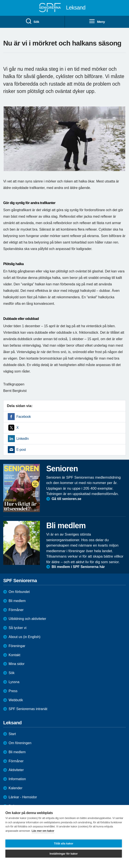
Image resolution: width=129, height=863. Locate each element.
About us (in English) (24, 637)
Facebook (23, 416)
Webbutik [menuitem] (16, 700)
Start (12, 734)
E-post (21, 449)
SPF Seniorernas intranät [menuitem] (28, 709)
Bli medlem (17, 601)
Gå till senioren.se (66, 499)
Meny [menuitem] (97, 21)
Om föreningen (20, 743)
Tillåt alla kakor (63, 843)
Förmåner (16, 610)
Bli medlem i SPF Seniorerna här (78, 567)
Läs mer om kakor (43, 830)
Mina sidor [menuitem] (17, 664)
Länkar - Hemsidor (23, 797)
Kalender (15, 788)
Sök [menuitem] (32, 21)
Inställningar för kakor (64, 853)
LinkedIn (22, 438)
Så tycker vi (17, 628)
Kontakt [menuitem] (14, 655)
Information (17, 779)
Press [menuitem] (13, 691)
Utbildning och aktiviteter (27, 619)
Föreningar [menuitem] (17, 646)
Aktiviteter (16, 770)
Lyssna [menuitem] (14, 682)
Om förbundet (19, 592)
